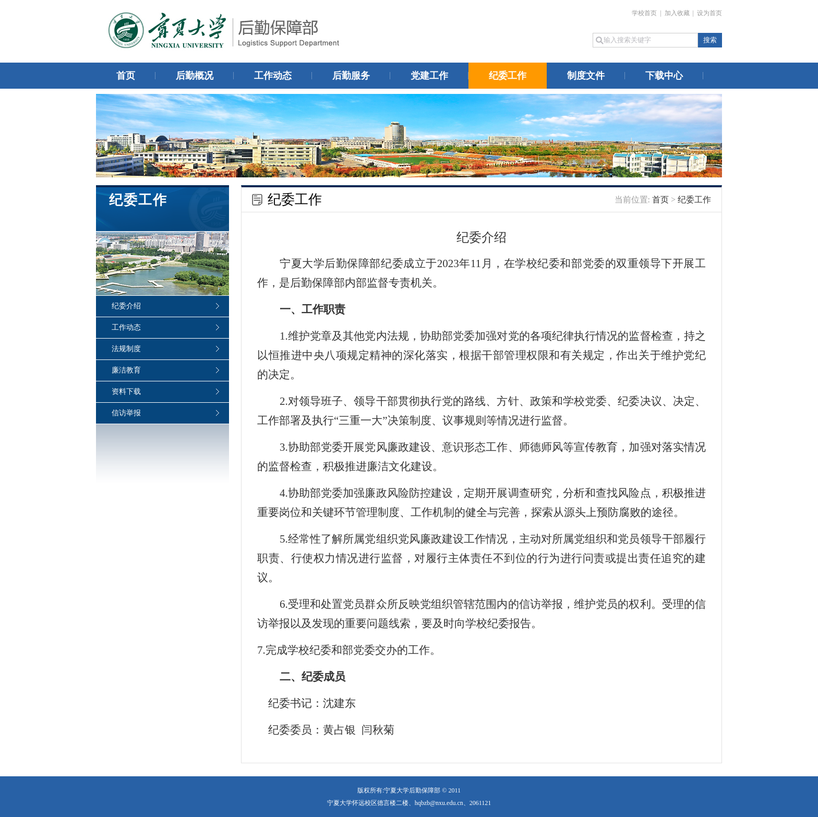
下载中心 (664, 75)
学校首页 (645, 13)
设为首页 (709, 13)
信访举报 (126, 413)
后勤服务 (351, 75)
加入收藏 (678, 13)
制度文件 (586, 75)
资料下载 (126, 391)
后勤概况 (194, 75)
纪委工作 (507, 75)
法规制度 (126, 349)
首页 (125, 75)
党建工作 (429, 75)
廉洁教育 (126, 370)
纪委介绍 (126, 306)
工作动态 (273, 75)
